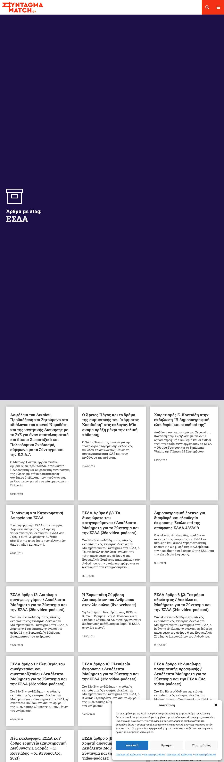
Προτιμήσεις (201, 745)
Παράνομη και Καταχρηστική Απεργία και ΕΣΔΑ (36, 518)
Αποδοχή (132, 745)
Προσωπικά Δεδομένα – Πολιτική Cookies (140, 754)
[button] (216, 705)
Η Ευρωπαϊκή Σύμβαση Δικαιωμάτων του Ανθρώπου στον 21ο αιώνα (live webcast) (109, 603)
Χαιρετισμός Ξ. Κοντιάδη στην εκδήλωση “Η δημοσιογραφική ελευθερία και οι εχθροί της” (181, 423)
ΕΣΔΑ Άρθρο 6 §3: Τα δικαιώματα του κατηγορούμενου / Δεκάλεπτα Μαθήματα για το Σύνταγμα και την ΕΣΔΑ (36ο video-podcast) (110, 525)
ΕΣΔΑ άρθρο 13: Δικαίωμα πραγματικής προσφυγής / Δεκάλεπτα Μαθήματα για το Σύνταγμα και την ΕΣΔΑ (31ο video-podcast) (180, 677)
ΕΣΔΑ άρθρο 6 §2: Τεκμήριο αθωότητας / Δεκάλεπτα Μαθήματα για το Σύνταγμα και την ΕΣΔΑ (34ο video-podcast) (182, 605)
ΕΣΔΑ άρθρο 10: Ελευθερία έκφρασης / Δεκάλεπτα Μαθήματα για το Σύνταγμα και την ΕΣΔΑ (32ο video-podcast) (110, 675)
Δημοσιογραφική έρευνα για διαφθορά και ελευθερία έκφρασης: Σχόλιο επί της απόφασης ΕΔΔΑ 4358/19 (179, 523)
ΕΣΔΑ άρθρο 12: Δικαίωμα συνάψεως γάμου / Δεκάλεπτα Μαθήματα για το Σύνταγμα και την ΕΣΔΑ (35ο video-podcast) (38, 605)
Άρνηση (167, 745)
